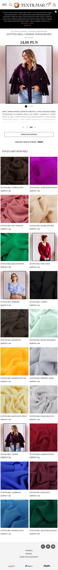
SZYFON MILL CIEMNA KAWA (12, 187)
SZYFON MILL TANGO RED (40, 264)
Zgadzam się (27, 25)
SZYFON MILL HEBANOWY (11, 340)
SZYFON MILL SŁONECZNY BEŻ (42, 226)
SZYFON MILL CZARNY (39, 302)
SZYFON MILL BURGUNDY (40, 492)
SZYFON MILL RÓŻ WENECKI (12, 226)
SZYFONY (16, 31)
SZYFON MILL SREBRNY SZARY (42, 378)
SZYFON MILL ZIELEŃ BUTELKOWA (43, 530)
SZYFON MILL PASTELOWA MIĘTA (43, 340)
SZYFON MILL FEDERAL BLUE (12, 530)
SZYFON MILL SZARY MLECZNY (42, 416)
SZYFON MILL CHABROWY (11, 492)
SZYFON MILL (23, 31)
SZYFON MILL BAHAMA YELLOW (13, 378)
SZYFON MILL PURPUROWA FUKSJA (43, 187)
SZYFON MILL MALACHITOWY (12, 264)
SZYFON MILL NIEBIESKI (10, 302)
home (12, 31)
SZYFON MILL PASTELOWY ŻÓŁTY (14, 416)
